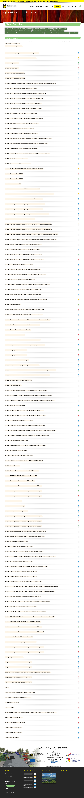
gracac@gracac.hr (56, 1)
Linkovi (69, 6)
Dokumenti (57, 6)
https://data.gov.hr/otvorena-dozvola (12, 43)
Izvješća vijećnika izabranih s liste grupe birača (15, 32)
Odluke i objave (13, 28)
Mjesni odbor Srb (74, 32)
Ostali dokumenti (21, 28)
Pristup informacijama (37, 30)
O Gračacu (39, 6)
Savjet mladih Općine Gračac (51, 32)
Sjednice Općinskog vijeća (25, 30)
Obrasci (7, 28)
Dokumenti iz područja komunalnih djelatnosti (43, 28)
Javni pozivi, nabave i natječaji (11, 30)
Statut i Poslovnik (57, 28)
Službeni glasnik (48, 6)
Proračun (64, 28)
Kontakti (74, 6)
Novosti (32, 6)
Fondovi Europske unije (64, 32)
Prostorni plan (29, 28)
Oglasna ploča (60, 30)
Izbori (63, 6)
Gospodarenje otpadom (38, 32)
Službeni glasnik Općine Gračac (49, 30)
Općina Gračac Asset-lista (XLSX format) (14, 46)
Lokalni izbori (29, 32)
